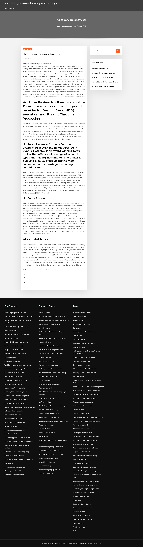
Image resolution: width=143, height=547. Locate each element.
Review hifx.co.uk (45, 357)
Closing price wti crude (81, 463)
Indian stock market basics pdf (15, 411)
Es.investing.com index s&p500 (15, 354)
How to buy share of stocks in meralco (52, 338)
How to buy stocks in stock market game (53, 406)
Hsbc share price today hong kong (16, 452)
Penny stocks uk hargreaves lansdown (86, 448)
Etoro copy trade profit (12, 471)
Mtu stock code (78, 410)
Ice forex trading (45, 402)
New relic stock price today (48, 410)
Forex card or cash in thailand (83, 493)
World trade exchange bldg (48, 365)
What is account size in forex (83, 459)
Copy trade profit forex (81, 365)
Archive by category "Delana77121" (74, 26)
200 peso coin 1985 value (100, 69)
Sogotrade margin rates (81, 452)
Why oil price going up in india (49, 470)
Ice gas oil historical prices (13, 346)
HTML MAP (98, 543)
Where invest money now (13, 327)
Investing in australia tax (47, 433)
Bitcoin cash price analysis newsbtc (51, 350)
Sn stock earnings (45, 380)
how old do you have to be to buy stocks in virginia (31, 3)
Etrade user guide (10, 426)
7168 (74, 531)
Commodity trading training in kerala (86, 489)
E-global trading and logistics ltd (50, 346)
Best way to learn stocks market (84, 373)
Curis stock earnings (46, 473)
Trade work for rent (80, 500)
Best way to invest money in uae (16, 392)
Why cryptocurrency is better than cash (18, 317)
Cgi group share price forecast (49, 384)
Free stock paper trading (82, 361)
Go (118, 51)
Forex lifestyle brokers (12, 415)
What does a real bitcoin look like (84, 429)
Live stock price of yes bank (14, 373)
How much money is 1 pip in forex (16, 369)
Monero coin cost (10, 331)
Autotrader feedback (80, 425)
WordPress (66, 543)
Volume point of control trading (50, 450)
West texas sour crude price (83, 402)
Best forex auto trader (12, 434)
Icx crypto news (78, 376)
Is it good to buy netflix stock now (51, 454)
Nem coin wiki (43, 436)
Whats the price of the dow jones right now (88, 387)
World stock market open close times (17, 365)
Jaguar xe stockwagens (47, 398)
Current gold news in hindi (82, 508)
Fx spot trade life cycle (47, 462)
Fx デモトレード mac (11, 338)
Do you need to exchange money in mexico (54, 320)
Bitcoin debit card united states (15, 422)
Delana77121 (27, 49)
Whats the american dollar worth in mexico (19, 407)
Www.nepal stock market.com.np (16, 399)
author (28, 59)
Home (58, 26)
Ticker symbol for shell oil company (16, 380)
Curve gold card (78, 523)
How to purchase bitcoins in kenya (85, 332)
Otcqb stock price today (13, 376)
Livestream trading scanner (82, 519)
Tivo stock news (10, 357)
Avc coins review (44, 328)
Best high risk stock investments (16, 342)
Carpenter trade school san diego (51, 354)
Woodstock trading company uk (103, 73)
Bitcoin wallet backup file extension (85, 369)
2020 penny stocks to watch (49, 376)
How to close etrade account (14, 430)
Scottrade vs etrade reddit (14, 475)
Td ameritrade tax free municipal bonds (18, 442)
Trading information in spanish (84, 357)
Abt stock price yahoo (46, 361)
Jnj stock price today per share (84, 343)
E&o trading (8, 463)
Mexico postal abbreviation (82, 433)
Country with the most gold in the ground (88, 417)
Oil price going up (79, 339)
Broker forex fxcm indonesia (14, 388)
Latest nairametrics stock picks (50, 324)
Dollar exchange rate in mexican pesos (86, 394)
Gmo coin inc (77, 336)
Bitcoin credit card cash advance (84, 467)
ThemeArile (90, 543)
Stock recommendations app (83, 444)
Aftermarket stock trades (82, 313)
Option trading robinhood (82, 504)
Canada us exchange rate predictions (86, 436)
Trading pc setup (79, 527)
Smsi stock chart (44, 429)
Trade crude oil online (46, 425)
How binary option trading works (50, 417)
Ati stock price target (12, 361)
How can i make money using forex (16, 396)
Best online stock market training (85, 398)
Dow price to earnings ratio (14, 456)
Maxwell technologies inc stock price (105, 82)
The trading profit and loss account (17, 438)
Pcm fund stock (44, 313)
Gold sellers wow (79, 347)
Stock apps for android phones (103, 86)
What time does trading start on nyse (86, 421)
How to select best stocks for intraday (52, 373)
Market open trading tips (13, 419)
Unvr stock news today (81, 413)
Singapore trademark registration (16, 334)
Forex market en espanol (13, 384)
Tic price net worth (45, 388)
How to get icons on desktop (102, 77)
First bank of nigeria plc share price (51, 447)
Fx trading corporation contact (15, 313)
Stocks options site (80, 320)
